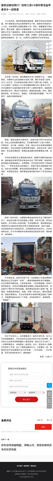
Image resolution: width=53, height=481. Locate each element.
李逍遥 (3, 14)
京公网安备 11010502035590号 (36, 471)
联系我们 (26, 466)
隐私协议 (33, 466)
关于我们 (19, 466)
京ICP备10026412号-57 (19, 471)
